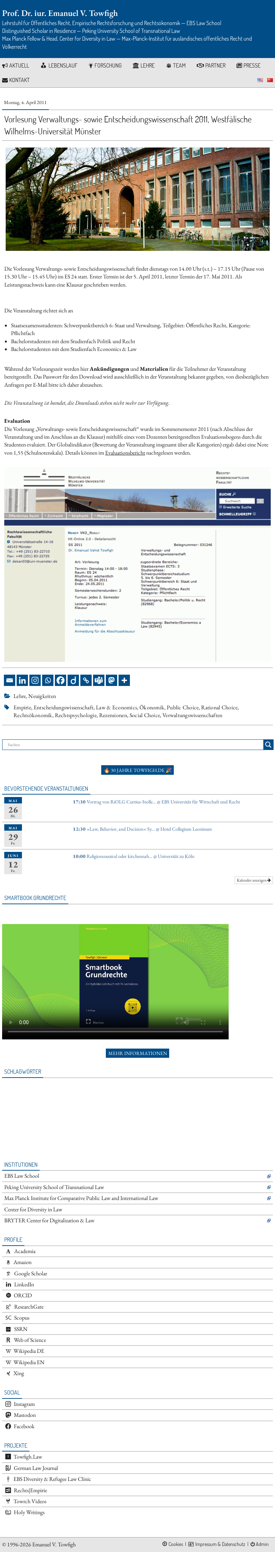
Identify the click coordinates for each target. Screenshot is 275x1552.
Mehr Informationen (137, 1053)
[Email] (9, 680)
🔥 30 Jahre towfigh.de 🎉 (138, 770)
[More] (124, 680)
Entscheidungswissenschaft (63, 707)
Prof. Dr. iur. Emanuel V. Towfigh (60, 12)
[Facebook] (60, 680)
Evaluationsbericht (125, 452)
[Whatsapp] (47, 680)
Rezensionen (113, 715)
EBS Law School (21, 1175)
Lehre (19, 696)
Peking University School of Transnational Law (54, 1187)
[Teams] (98, 680)
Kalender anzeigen (254, 880)
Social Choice (145, 715)
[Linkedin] (22, 680)
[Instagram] (35, 680)
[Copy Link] (86, 680)
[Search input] (135, 745)
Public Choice (183, 707)
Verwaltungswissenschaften (192, 715)
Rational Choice (219, 707)
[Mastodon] (111, 680)
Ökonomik (151, 707)
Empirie (22, 707)
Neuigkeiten (42, 696)
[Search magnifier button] (268, 745)
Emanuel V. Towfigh (54, 1544)
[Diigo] (73, 680)
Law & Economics (116, 707)
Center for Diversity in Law (33, 1209)
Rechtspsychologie (76, 715)
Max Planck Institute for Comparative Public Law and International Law (81, 1198)
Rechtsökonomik (32, 715)
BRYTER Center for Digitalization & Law (49, 1220)
